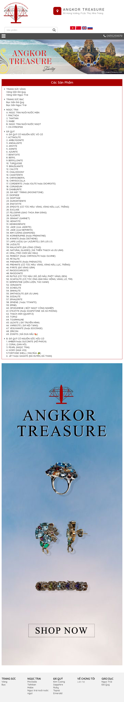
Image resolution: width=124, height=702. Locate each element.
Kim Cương (59, 681)
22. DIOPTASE (13, 198)
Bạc (4, 684)
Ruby (56, 687)
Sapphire (58, 684)
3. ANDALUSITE (14, 143)
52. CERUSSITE (13, 284)
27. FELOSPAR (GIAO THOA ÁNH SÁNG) (26, 212)
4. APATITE (11, 146)
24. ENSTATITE (13, 203)
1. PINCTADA (12, 115)
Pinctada (32, 681)
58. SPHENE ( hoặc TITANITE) (21, 302)
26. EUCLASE (12, 209)
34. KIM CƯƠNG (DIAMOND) (20, 232)
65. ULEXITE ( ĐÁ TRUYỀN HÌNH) (23, 322)
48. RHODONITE (14, 273)
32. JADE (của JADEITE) (18, 227)
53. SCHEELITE (13, 287)
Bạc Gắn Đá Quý (15, 102)
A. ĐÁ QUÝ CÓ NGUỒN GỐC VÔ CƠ (24, 134)
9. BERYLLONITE (14, 160)
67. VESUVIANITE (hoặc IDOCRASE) (24, 328)
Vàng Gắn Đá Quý (16, 92)
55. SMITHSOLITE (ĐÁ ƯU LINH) (22, 293)
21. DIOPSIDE (12, 195)
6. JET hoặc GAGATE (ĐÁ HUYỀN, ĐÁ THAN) (29, 356)
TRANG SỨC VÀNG (16, 89)
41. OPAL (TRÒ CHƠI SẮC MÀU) (22, 253)
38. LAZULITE (13, 244)
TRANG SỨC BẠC (15, 99)
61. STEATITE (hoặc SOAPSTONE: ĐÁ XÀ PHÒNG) (31, 311)
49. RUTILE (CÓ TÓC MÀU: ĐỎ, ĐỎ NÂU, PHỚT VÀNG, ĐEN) (36, 276)
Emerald (57, 693)
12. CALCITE (12, 169)
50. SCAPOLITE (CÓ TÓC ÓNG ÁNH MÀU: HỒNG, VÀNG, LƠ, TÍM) (39, 279)
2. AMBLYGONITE (15, 140)
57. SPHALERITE (14, 299)
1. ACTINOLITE (13, 137)
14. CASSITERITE (14, 174)
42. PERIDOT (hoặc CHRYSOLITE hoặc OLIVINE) (31, 256)
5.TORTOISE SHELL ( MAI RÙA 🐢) (23, 353)
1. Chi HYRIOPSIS (14, 127)
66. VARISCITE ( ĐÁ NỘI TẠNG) (22, 325)
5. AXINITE (11, 148)
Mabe (30, 687)
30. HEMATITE (13, 221)
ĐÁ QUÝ (10, 131)
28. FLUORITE (13, 215)
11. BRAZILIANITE (14, 166)
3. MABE (10, 121)
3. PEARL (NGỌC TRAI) (18, 347)
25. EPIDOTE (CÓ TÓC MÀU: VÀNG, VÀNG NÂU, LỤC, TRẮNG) (37, 206)
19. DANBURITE (14, 189)
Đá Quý (106, 684)
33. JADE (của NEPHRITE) (19, 229)
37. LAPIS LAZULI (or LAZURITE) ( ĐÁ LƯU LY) (29, 241)
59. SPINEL (11, 305)
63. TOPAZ (11, 316)
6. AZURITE (12, 151)
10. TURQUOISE (14, 163)
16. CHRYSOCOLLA (15, 180)
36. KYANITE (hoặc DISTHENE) (22, 238)
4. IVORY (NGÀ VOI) (16, 350)
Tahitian (31, 684)
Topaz (56, 690)
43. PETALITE (13, 258)
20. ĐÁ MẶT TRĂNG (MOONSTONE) (24, 192)
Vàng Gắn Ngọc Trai (17, 94)
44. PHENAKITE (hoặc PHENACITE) (24, 261)
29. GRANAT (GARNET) (18, 218)
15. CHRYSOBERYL (15, 177)
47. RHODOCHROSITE (17, 270)
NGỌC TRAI (12, 109)
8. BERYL (10, 157)
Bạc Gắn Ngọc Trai (16, 105)
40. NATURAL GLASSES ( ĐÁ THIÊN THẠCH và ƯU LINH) (34, 250)
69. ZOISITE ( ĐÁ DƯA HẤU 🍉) (22, 334)
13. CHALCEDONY (15, 172)
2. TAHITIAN (12, 118)
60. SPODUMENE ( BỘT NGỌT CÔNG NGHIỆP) (30, 308)
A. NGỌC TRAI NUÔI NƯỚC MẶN (22, 112)
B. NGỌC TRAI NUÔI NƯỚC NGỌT (23, 124)
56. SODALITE (13, 296)
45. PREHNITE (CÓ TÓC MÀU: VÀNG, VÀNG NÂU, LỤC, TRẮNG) (38, 264)
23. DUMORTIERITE (16, 201)
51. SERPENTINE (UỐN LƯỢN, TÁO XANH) (27, 282)
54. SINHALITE (13, 290)
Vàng (4, 681)
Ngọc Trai (107, 681)
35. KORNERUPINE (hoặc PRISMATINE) (26, 235)
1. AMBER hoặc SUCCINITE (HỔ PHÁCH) (26, 341)
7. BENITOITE (13, 154)
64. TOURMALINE (15, 319)
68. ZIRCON (12, 331)
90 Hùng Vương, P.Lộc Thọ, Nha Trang (83, 13)
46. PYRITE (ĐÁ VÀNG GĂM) (20, 267)
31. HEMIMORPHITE (16, 224)
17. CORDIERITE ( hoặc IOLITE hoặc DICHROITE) (31, 183)
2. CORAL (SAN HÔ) (16, 344)
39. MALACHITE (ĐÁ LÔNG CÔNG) (23, 247)
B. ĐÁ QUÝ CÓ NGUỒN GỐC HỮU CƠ (25, 338)
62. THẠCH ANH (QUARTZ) (20, 313)
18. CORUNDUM (14, 186)
